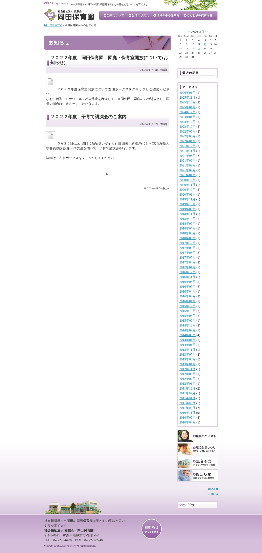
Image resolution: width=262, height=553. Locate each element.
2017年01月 (187, 267)
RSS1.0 (213, 489)
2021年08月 (187, 155)
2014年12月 (187, 325)
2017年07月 (187, 257)
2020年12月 (187, 180)
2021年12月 (187, 146)
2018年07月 (187, 228)
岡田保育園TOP (53, 25)
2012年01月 (187, 383)
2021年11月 (187, 151)
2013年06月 (187, 359)
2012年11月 (187, 369)
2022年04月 (187, 136)
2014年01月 (187, 345)
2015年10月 (187, 311)
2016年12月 (187, 272)
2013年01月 (187, 364)
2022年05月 (187, 131)
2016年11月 (187, 277)
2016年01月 (187, 301)
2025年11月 (187, 97)
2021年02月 (187, 170)
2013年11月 (187, 349)
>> (206, 31)
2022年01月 (187, 141)
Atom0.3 (212, 493)
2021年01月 (187, 175)
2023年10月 (187, 126)
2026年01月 (187, 92)
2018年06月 (187, 233)
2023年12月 (187, 121)
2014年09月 (187, 330)
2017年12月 (187, 243)
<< (189, 31)
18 (199, 48)
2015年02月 (187, 320)
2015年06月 (187, 315)
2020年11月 (187, 184)
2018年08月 (187, 223)
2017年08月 (187, 252)
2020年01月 (187, 194)
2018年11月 (187, 214)
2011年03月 (187, 403)
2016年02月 (187, 296)
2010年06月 (187, 417)
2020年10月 (187, 189)
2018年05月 (187, 238)
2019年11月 (187, 199)
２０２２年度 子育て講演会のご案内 (88, 116)
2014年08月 (187, 335)
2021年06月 (187, 160)
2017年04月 (187, 262)
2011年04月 (187, 398)
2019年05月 (187, 209)
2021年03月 (187, 165)
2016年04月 (187, 291)
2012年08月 (187, 374)
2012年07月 (187, 378)
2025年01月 (187, 107)
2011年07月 (187, 393)
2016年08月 (187, 281)
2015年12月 (187, 306)
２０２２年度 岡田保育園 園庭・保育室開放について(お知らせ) (109, 60)
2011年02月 (187, 408)
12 (205, 44)
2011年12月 (187, 388)
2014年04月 (187, 340)
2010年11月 (187, 412)
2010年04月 (187, 422)
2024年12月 (187, 112)
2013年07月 (187, 354)
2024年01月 (187, 117)
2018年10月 (187, 218)
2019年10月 (187, 204)
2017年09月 (187, 248)
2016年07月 (187, 286)
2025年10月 (187, 102)
